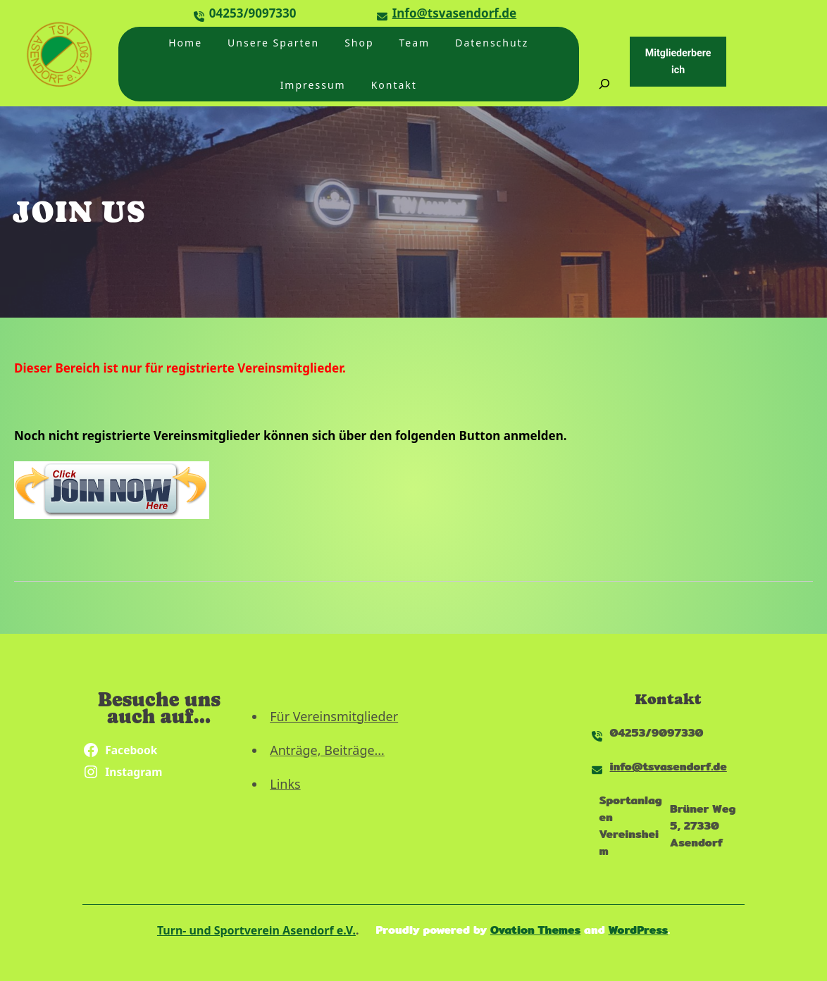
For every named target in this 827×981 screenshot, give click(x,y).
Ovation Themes (535, 930)
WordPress (639, 930)
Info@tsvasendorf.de (454, 13)
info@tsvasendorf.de (668, 766)
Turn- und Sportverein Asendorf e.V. (256, 930)
